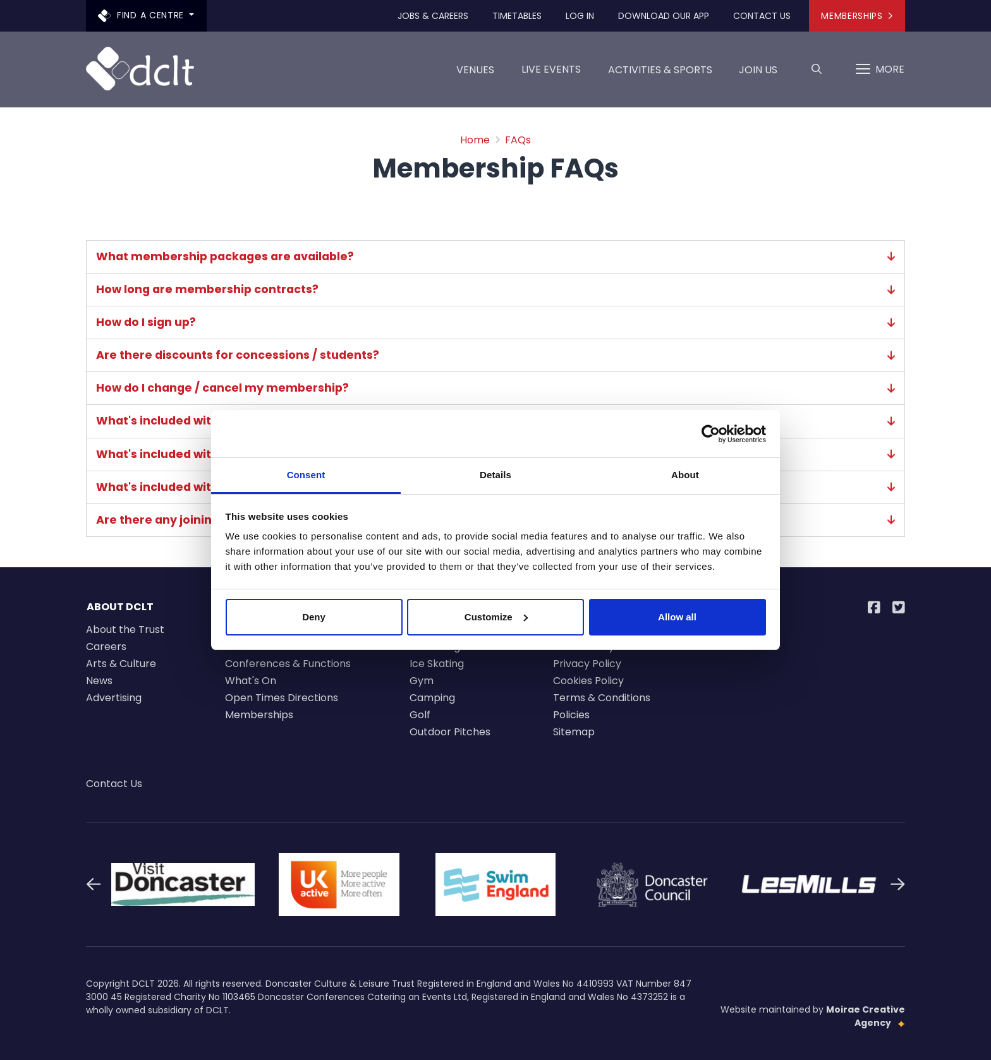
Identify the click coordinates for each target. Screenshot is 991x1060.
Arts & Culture (121, 663)
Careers (106, 646)
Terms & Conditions (601, 697)
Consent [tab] (306, 474)
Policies (571, 715)
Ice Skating (437, 663)
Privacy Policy (587, 663)
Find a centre (142, 15)
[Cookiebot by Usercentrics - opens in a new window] (710, 434)
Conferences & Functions (288, 663)
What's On (250, 680)
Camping (432, 697)
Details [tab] (495, 474)
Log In (580, 15)
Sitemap (574, 732)
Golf (420, 715)
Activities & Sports (660, 74)
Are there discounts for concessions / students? (495, 355)
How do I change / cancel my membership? (495, 388)
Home (475, 140)
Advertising (114, 697)
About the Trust (125, 629)
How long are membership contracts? (495, 289)
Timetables (517, 15)
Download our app (663, 15)
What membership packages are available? (495, 256)
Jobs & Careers (433, 15)
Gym (422, 680)
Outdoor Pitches (450, 732)
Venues (475, 74)
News (99, 680)
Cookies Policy (588, 680)
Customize (496, 616)
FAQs (518, 140)
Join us (758, 74)
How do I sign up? (495, 322)
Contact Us (762, 15)
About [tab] (685, 474)
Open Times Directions (281, 697)
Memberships (856, 15)
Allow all (677, 616)
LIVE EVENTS (551, 69)
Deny (313, 616)
